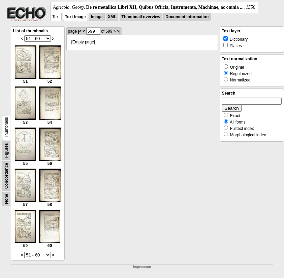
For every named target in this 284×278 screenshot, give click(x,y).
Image (97, 16)
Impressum (142, 267)
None (6, 199)
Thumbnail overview (141, 16)
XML (112, 16)
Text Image (75, 16)
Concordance (6, 176)
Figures (6, 150)
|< (80, 31)
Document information (187, 16)
